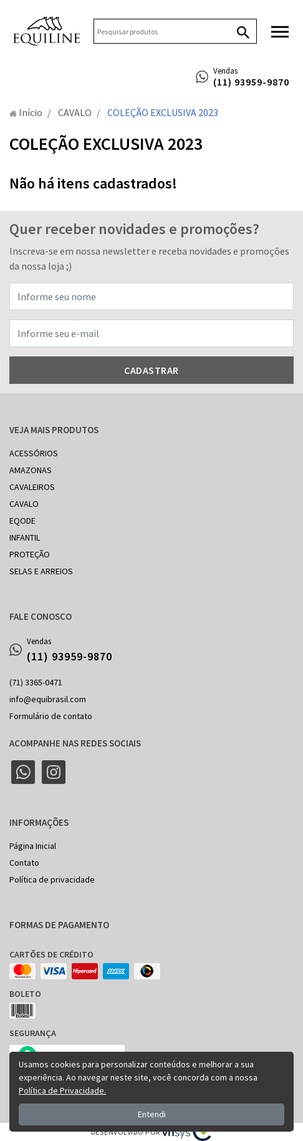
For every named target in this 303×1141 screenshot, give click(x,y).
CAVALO (24, 503)
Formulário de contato (50, 716)
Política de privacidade (52, 879)
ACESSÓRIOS (33, 453)
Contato (24, 862)
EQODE (22, 520)
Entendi (152, 1114)
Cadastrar (151, 370)
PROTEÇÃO (29, 554)
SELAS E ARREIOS (41, 571)
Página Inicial (32, 845)
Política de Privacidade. (62, 1090)
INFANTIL (24, 537)
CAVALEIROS (32, 486)
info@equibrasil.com (47, 699)
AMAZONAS (30, 470)
